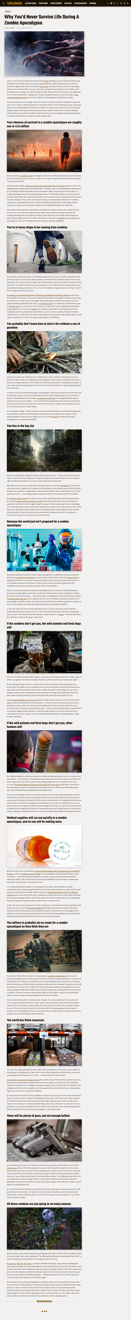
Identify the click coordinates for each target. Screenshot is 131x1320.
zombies (61, 218)
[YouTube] (111, 3)
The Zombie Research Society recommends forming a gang (36, 785)
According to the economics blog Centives (23, 1080)
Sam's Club (44, 86)
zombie (45, 81)
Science (7, 11)
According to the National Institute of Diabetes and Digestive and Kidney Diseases (38, 295)
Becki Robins (10, 28)
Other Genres (56, 3)
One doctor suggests (34, 908)
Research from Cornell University (29, 501)
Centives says (12, 1168)
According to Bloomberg (56, 976)
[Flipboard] (121, 3)
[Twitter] (118, 3)
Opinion (93, 3)
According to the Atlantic (25, 577)
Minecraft (55, 417)
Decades (68, 3)
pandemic (65, 486)
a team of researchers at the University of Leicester (45, 186)
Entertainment (80, 3)
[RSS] (128, 3)
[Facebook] (108, 3)
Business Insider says (18, 498)
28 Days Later (14, 306)
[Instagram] (114, 3)
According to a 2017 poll (46, 398)
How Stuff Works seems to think (25, 700)
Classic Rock (30, 3)
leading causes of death (31, 874)
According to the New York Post (19, 1264)
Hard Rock (43, 3)
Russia (61, 614)
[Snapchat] (124, 3)
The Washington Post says (17, 599)
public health (72, 577)
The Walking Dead (26, 176)
